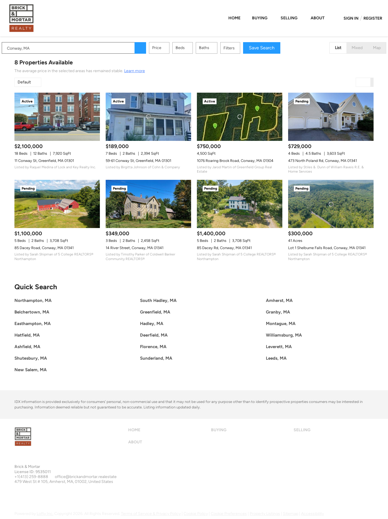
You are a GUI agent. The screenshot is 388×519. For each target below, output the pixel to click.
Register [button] (372, 18)
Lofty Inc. (45, 513)
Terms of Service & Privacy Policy (151, 513)
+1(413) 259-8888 (31, 476)
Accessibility (312, 513)
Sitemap (290, 513)
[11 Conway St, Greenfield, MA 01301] (57, 117)
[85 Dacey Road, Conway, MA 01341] (57, 204)
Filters (241, 48)
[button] (153, 48)
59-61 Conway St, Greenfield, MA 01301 (138, 160)
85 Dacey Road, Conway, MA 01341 (44, 248)
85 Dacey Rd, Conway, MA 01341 (224, 248)
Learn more (134, 70)
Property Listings (265, 513)
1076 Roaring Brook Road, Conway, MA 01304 (235, 160)
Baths (217, 47)
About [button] (317, 18)
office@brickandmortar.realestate (86, 476)
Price (169, 47)
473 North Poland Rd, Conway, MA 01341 (322, 160)
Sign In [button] (351, 18)
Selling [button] (289, 18)
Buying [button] (259, 18)
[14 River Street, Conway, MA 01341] (148, 204)
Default (24, 82)
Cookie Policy (196, 513)
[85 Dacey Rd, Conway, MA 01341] (239, 204)
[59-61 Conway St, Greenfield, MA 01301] (148, 117)
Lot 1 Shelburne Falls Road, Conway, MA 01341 (326, 248)
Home (234, 18)
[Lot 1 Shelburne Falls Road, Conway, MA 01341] (331, 204)
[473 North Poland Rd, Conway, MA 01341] (331, 117)
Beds (192, 47)
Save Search (274, 48)
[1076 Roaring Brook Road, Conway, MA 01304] (239, 117)
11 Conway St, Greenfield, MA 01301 (44, 160)
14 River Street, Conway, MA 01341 (134, 248)
